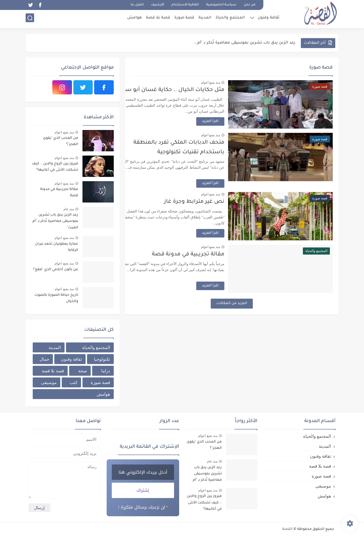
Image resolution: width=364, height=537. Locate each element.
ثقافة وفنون (268, 18)
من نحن (249, 5)
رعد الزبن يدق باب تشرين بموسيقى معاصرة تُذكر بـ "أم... (244, 43)
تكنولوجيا (102, 359)
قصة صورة (183, 18)
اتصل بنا (137, 5)
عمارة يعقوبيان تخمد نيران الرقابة (56, 247)
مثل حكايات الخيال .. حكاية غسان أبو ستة (191, 90)
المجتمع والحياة (229, 18)
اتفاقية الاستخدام (185, 5)
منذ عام (68, 209)
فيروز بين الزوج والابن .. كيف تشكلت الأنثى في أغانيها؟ (55, 167)
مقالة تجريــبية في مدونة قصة (207, 254)
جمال (44, 359)
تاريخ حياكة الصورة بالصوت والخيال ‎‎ (56, 298)
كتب (73, 382)
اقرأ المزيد (229, 121)
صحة (82, 370)
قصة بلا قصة (157, 18)
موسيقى (49, 382)
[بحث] (30, 19)
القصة (287, 529)
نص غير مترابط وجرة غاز (213, 202)
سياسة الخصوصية (221, 5)
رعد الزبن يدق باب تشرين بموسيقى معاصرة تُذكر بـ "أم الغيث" (55, 221)
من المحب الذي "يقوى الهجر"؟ (60, 141)
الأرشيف (157, 5)
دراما (105, 370)
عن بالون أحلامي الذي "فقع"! (55, 270)
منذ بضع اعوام (229, 82)
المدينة (204, 18)
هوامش (133, 18)
